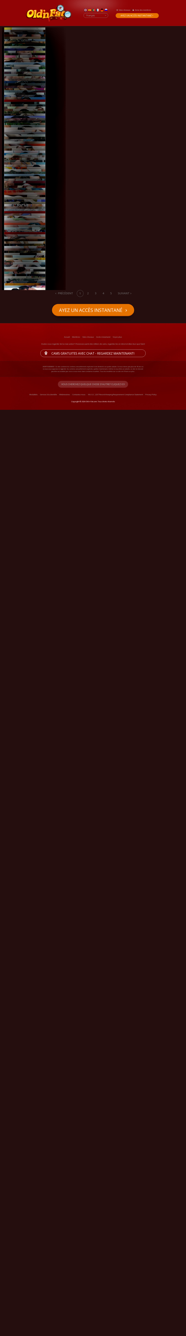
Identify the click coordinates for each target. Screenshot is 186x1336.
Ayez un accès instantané (136, 15)
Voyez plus (117, 1263)
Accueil (67, 1263)
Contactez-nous (78, 1320)
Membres (76, 1263)
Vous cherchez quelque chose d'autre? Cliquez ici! (93, 1310)
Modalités (33, 1320)
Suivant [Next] (123, 1219)
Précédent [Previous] (65, 1219)
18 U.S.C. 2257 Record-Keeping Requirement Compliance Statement (115, 1320)
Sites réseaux (124, 10)
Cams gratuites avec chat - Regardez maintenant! (93, 1279)
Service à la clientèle (48, 1320)
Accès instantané (103, 1263)
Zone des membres (143, 10)
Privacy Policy (151, 1320)
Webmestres (64, 1320)
